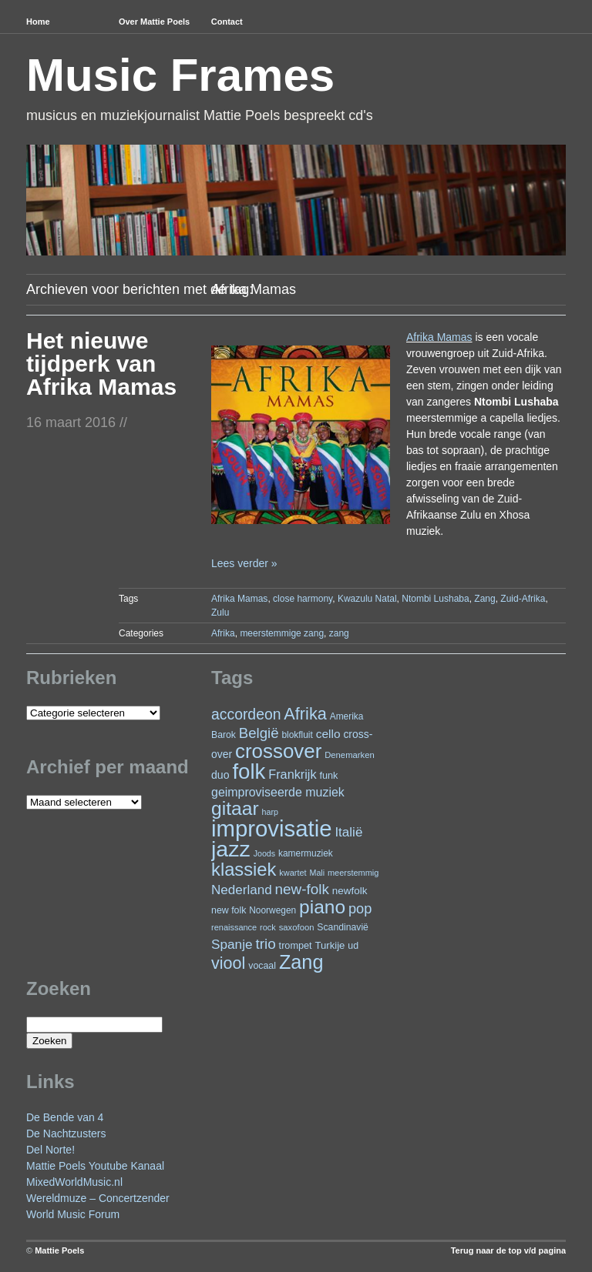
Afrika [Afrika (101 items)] (305, 713)
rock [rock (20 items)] (268, 927)
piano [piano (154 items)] (322, 906)
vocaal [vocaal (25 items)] (262, 965)
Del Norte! (50, 1149)
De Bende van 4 (64, 1117)
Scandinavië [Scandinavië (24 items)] (342, 927)
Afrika (223, 633)
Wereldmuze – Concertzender (98, 1198)
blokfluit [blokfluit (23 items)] (296, 734)
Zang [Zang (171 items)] (301, 962)
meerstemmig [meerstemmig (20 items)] (353, 872)
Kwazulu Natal (367, 598)
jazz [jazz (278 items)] (231, 848)
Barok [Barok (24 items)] (223, 734)
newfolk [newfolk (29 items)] (350, 890)
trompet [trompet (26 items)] (295, 945)
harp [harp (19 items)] (270, 811)
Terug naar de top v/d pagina (508, 1250)
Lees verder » (244, 563)
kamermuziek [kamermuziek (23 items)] (305, 853)
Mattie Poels (59, 1250)
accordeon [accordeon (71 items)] (246, 714)
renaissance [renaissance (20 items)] (234, 927)
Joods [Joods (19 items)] (264, 853)
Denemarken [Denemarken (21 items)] (350, 755)
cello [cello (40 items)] (328, 733)
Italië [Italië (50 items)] (348, 832)
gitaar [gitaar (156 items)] (235, 808)
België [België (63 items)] (259, 733)
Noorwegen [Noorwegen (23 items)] (272, 910)
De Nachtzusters (66, 1133)
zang (339, 633)
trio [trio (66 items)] (265, 944)
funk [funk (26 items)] (328, 775)
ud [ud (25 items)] (353, 945)
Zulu (220, 612)
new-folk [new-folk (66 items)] (302, 889)
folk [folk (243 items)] (248, 771)
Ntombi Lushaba (435, 598)
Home (38, 21)
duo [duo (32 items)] (220, 775)
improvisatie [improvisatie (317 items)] (271, 828)
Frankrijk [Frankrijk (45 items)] (292, 774)
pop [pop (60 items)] (360, 908)
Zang (484, 598)
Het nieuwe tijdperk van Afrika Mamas (101, 363)
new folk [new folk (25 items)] (228, 910)
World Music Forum (72, 1214)
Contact (227, 21)
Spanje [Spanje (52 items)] (232, 944)
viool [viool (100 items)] (228, 963)
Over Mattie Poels (154, 21)
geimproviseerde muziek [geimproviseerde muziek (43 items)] (278, 792)
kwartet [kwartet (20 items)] (292, 872)
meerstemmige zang (282, 633)
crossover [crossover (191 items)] (278, 751)
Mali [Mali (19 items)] (317, 872)
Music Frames (180, 75)
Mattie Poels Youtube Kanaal (95, 1166)
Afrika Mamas (439, 337)
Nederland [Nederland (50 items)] (241, 890)
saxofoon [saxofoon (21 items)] (296, 927)
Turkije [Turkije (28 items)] (329, 945)
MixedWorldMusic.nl (74, 1182)
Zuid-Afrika (522, 598)
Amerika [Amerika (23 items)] (347, 716)
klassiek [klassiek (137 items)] (243, 870)
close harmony (302, 598)
